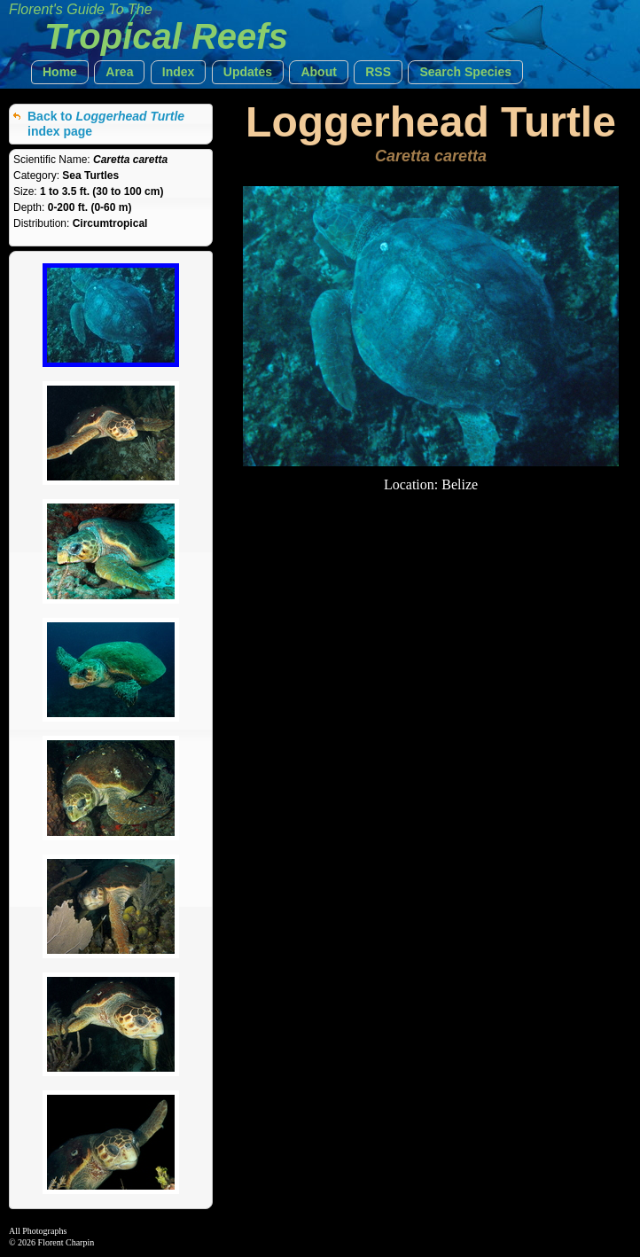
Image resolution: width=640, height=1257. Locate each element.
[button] (60, 72)
